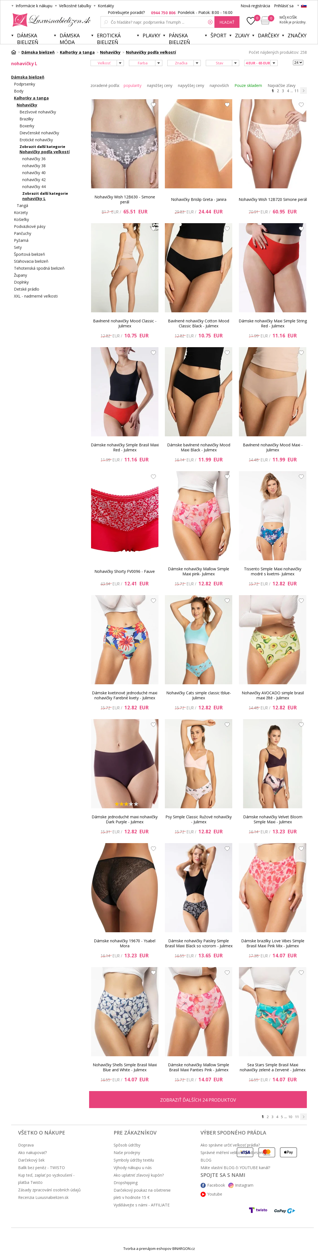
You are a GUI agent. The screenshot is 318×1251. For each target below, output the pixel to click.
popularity (132, 85)
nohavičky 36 (34, 158)
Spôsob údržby (127, 1145)
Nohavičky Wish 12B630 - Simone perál (124, 199)
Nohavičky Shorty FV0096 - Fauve (124, 571)
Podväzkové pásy (29, 226)
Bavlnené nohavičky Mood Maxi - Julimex (273, 447)
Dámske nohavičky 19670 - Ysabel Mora (124, 943)
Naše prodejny (127, 1152)
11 (296, 90)
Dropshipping (126, 1182)
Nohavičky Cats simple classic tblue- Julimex (198, 695)
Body (18, 91)
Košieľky (21, 219)
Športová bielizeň (29, 254)
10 (290, 1116)
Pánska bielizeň (179, 38)
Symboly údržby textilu (134, 1160)
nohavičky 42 (34, 179)
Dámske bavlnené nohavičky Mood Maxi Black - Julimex (198, 447)
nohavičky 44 (34, 186)
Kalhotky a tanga (31, 98)
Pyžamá (21, 240)
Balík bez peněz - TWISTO (41, 1167)
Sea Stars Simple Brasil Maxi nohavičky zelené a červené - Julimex (272, 1067)
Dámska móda (70, 38)
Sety (18, 247)
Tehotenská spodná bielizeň (39, 268)
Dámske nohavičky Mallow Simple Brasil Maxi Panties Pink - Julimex (198, 1067)
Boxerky (26, 125)
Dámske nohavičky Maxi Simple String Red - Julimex (273, 323)
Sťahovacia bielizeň (31, 261)
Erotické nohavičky (36, 139)
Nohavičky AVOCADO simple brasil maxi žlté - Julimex (273, 695)
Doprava (26, 1145)
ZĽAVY (242, 35)
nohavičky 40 (34, 172)
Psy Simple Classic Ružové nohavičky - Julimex (198, 819)
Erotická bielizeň (109, 38)
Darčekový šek (31, 1160)
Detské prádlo (26, 289)
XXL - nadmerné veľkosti (36, 296)
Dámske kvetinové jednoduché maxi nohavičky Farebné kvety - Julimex (124, 695)
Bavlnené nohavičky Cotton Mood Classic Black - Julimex (198, 323)
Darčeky (268, 35)
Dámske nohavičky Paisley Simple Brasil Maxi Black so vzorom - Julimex (199, 943)
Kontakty (106, 5)
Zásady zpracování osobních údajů (49, 1189)
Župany (20, 275)
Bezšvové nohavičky (37, 112)
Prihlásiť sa (283, 5)
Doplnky (21, 282)
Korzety (21, 212)
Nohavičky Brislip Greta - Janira (198, 199)
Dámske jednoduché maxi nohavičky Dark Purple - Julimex (125, 819)
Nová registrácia (255, 5)
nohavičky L (34, 198)
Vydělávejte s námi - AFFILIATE (142, 1205)
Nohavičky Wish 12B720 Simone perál (273, 199)
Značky (297, 35)
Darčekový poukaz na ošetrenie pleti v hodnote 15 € (142, 1193)
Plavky (151, 35)
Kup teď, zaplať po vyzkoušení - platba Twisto (46, 1178)
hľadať (226, 22)
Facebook (216, 1185)
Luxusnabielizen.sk (50, 20)
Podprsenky (24, 84)
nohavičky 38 (34, 165)
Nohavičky (27, 105)
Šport (219, 35)
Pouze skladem (248, 85)
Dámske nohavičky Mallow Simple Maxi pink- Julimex (198, 571)
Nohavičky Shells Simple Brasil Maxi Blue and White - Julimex (125, 1067)
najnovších (219, 85)
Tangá (22, 205)
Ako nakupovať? (32, 1152)
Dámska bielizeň (27, 38)
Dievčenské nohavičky (39, 132)
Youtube (214, 1194)
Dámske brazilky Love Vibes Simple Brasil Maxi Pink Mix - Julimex (272, 943)
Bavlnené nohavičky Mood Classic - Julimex (124, 323)
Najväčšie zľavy (281, 85)
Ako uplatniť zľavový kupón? (139, 1175)
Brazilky (26, 118)
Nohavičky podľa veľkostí (44, 151)
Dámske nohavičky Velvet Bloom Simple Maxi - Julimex (272, 819)
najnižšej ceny (159, 85)
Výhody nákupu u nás (133, 1167)
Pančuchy (22, 233)
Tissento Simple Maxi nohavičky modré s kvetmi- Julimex (272, 571)
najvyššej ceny (191, 85)
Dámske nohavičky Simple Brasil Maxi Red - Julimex (125, 447)
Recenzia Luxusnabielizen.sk (43, 1197)
